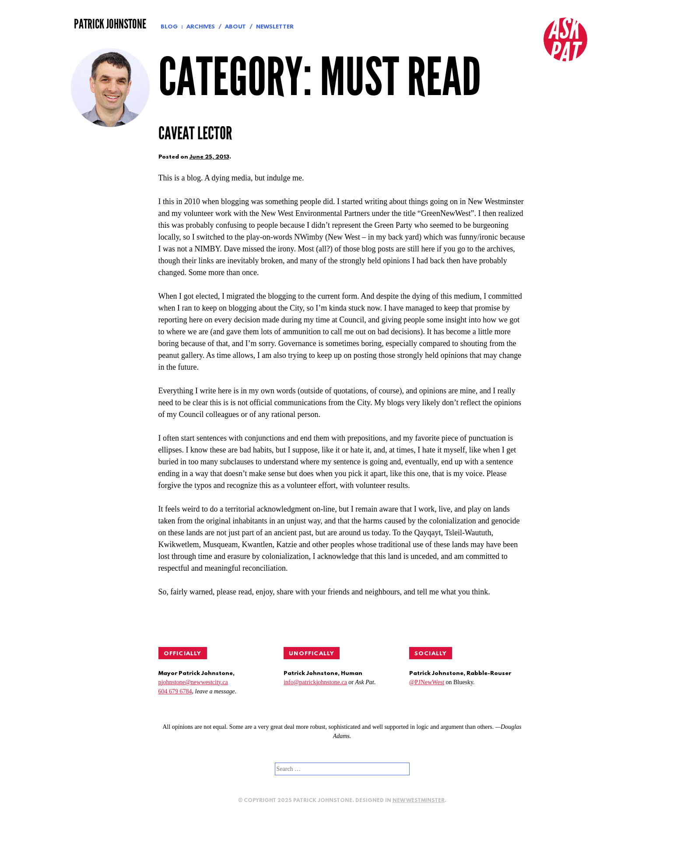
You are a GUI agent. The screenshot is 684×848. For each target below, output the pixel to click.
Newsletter (275, 27)
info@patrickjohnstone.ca (315, 682)
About (235, 27)
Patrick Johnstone (110, 24)
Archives (200, 27)
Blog (169, 27)
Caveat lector (195, 133)
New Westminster (419, 801)
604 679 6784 (175, 691)
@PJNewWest (426, 682)
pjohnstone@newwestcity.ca (193, 682)
